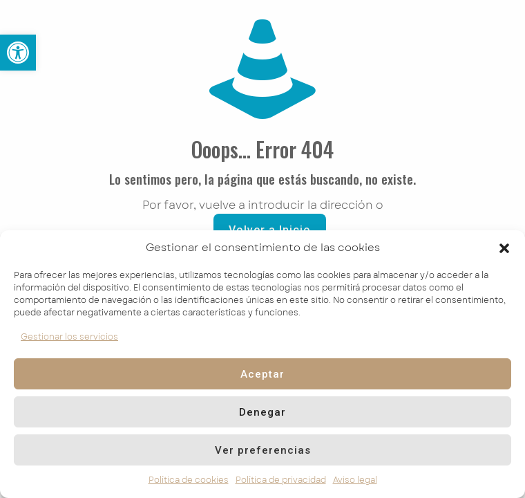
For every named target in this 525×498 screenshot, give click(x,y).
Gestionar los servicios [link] (69, 337)
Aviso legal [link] (355, 480)
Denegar (262, 412)
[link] (18, 53)
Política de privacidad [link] (281, 480)
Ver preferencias (263, 450)
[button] (504, 248)
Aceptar (262, 374)
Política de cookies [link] (189, 480)
